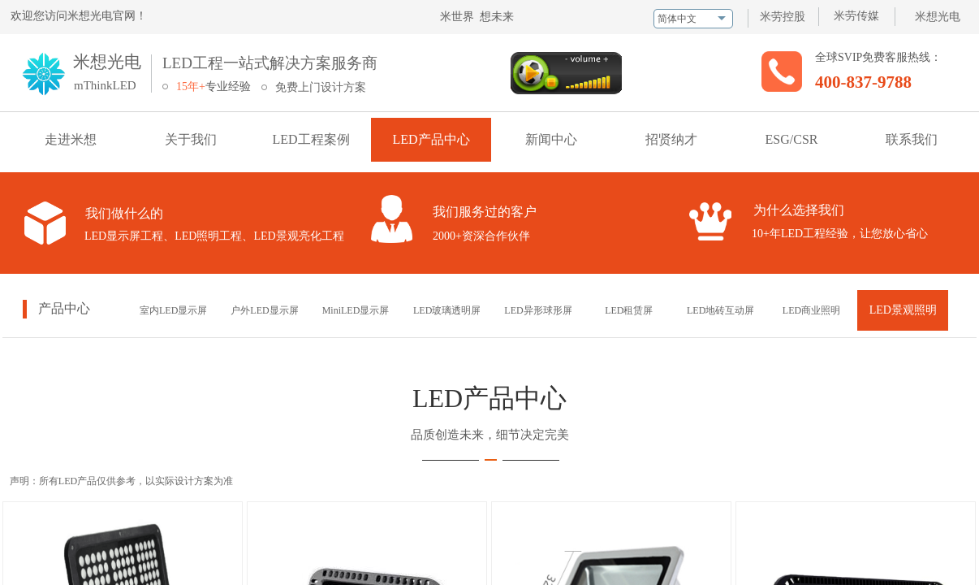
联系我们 (912, 139)
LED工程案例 (310, 139)
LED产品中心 (430, 139)
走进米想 (71, 139)
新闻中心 (551, 139)
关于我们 (191, 139)
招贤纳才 (671, 139)
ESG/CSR (792, 139)
